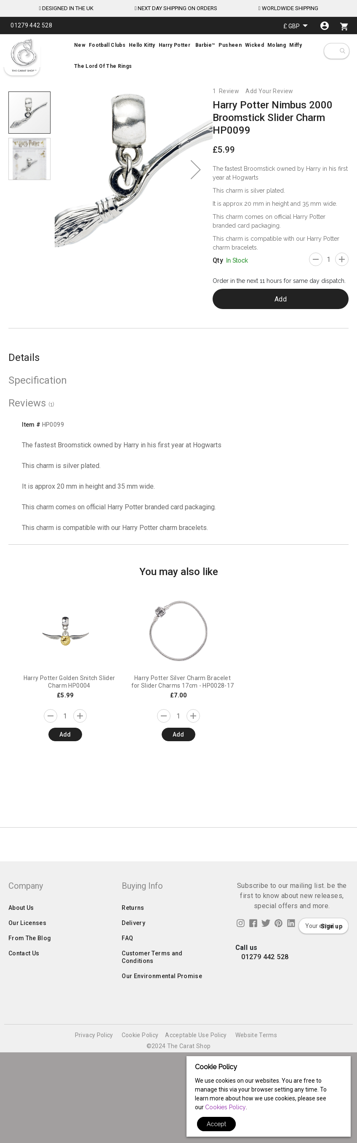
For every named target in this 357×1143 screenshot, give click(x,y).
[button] (295, 26)
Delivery (133, 1030)
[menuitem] (178, 56)
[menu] (178, 56)
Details (24, 357)
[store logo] (23, 55)
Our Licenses (27, 1030)
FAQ (127, 1045)
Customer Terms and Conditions (152, 1064)
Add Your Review (269, 91)
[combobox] (342, 51)
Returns (133, 1015)
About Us (21, 1015)
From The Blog (29, 1045)
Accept (216, 1124)
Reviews (31, 403)
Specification (37, 380)
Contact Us (24, 1060)
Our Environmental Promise (162, 1083)
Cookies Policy (225, 1107)
